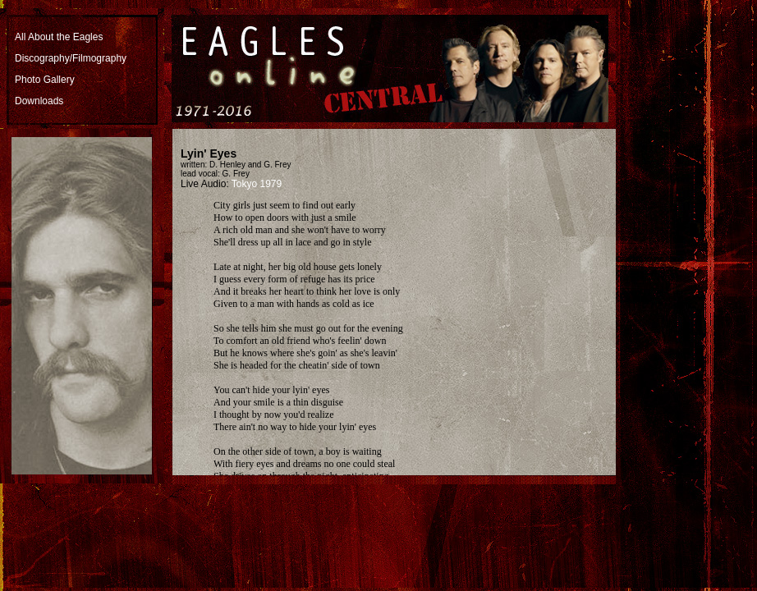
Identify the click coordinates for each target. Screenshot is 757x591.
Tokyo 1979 (257, 184)
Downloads (39, 101)
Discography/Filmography (70, 58)
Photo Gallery (45, 79)
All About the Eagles (59, 37)
